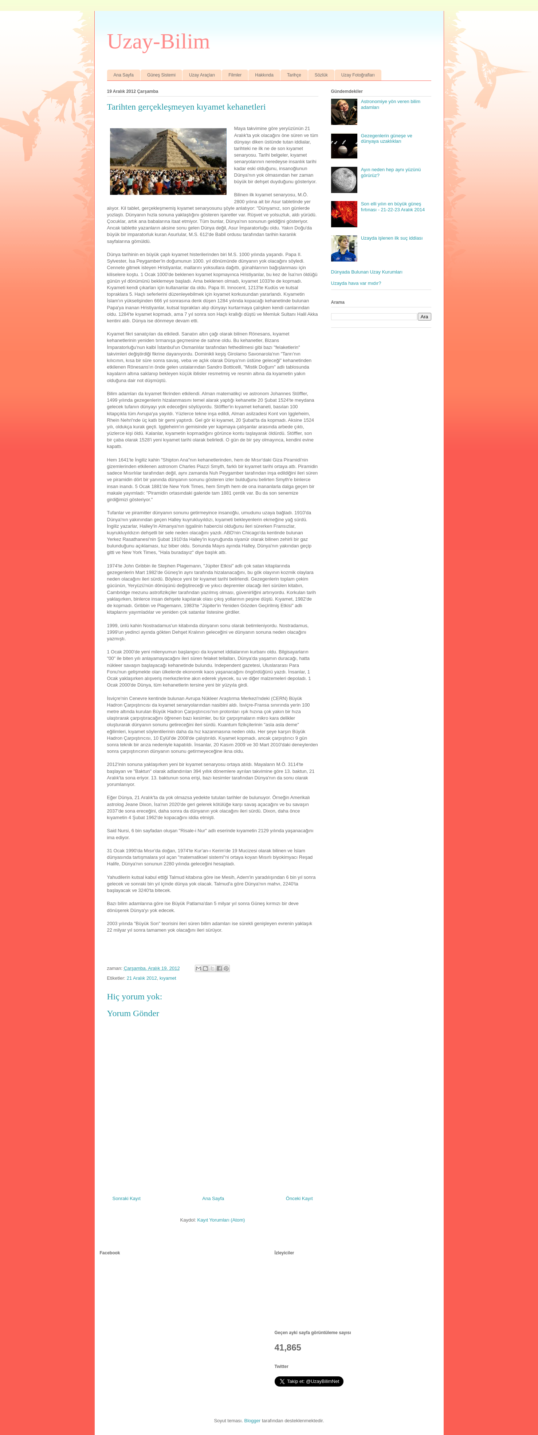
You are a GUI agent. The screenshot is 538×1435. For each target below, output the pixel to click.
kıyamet (168, 978)
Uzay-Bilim (158, 41)
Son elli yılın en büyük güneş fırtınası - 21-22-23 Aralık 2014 (393, 206)
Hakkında (264, 75)
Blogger (252, 1420)
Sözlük (321, 75)
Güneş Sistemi (161, 75)
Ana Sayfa (124, 75)
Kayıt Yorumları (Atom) (221, 1220)
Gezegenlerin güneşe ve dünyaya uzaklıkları (386, 138)
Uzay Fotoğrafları (358, 75)
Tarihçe (294, 75)
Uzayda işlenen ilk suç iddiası (392, 238)
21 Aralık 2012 (142, 978)
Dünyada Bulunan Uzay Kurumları (367, 272)
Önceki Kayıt (299, 1198)
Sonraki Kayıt (127, 1198)
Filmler (234, 75)
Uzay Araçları (202, 75)
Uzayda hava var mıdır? (356, 283)
